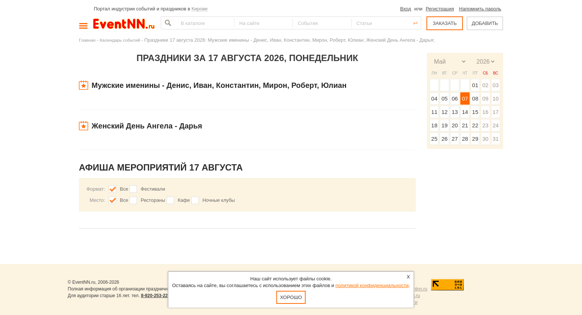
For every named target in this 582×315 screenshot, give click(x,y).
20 (455, 125)
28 (465, 139)
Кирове (200, 9)
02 (485, 85)
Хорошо (291, 297)
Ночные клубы (218, 200)
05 (444, 98)
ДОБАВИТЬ (485, 23)
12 (444, 112)
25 (434, 139)
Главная (87, 40)
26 (444, 139)
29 (475, 139)
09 (485, 98)
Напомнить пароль (480, 9)
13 (455, 112)
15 (475, 112)
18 (434, 125)
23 (485, 125)
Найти (167, 23)
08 (475, 98)
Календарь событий (120, 40)
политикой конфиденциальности (372, 285)
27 (455, 139)
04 (434, 98)
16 (485, 112)
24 (495, 125)
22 (475, 125)
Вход (405, 9)
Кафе (184, 200)
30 (485, 139)
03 (495, 85)
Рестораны (153, 200)
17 (495, 112)
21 (465, 125)
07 (465, 98)
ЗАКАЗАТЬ (445, 23)
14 (465, 112)
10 (495, 98)
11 (434, 112)
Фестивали (153, 189)
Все (124, 189)
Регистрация (440, 9)
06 (455, 98)
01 (475, 85)
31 (495, 139)
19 (444, 125)
